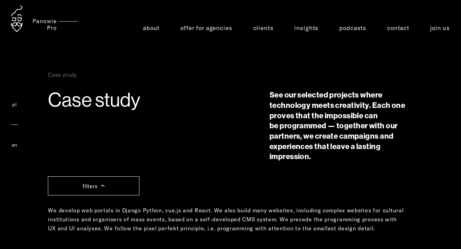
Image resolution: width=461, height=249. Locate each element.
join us (440, 27)
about (151, 27)
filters (94, 186)
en (14, 145)
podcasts (352, 27)
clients (263, 27)
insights (306, 27)
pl (14, 104)
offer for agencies (206, 27)
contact (398, 27)
